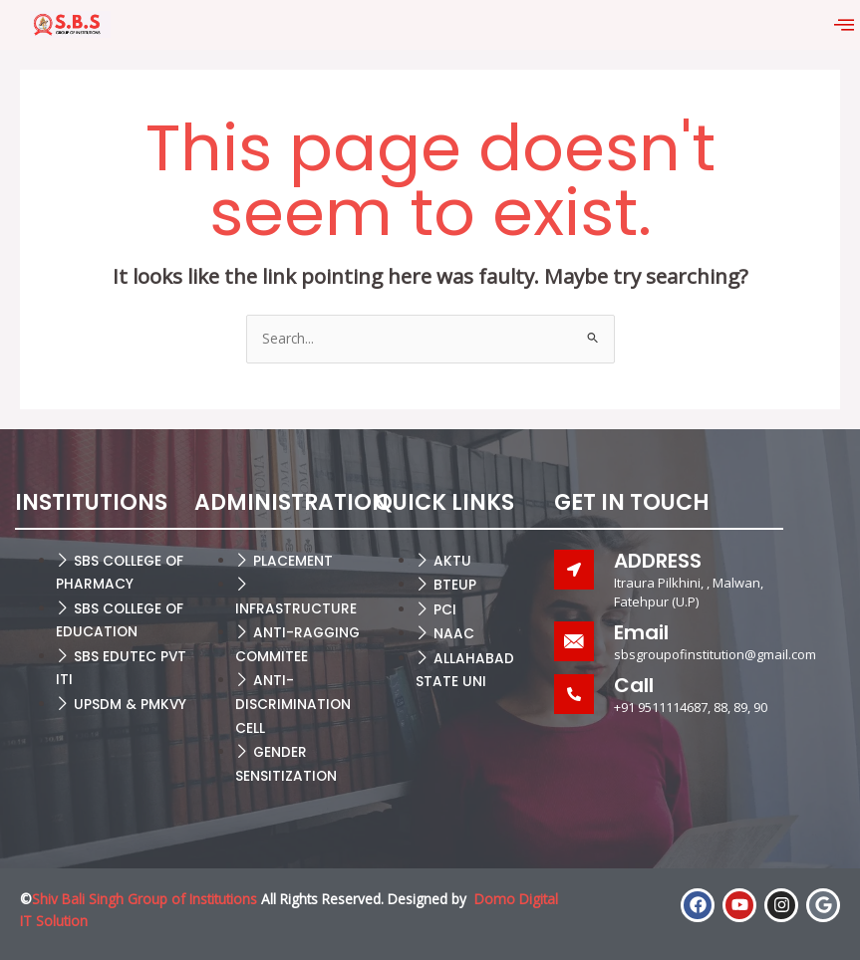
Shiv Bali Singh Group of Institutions (144, 898)
